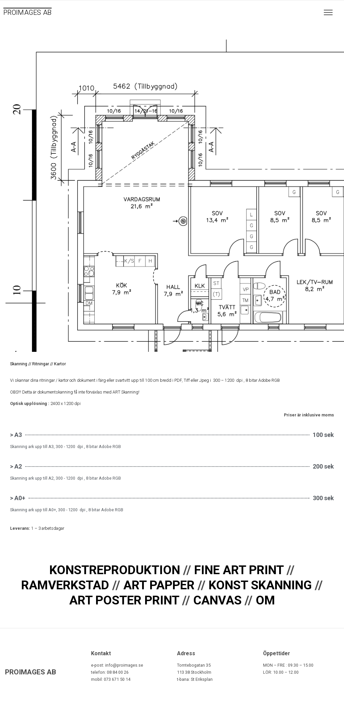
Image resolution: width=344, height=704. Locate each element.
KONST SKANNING (260, 585)
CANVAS (217, 600)
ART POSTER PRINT (124, 600)
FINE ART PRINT (239, 570)
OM (265, 600)
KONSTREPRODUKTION (114, 570)
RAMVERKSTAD (65, 585)
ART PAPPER (159, 585)
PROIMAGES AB (27, 12)
